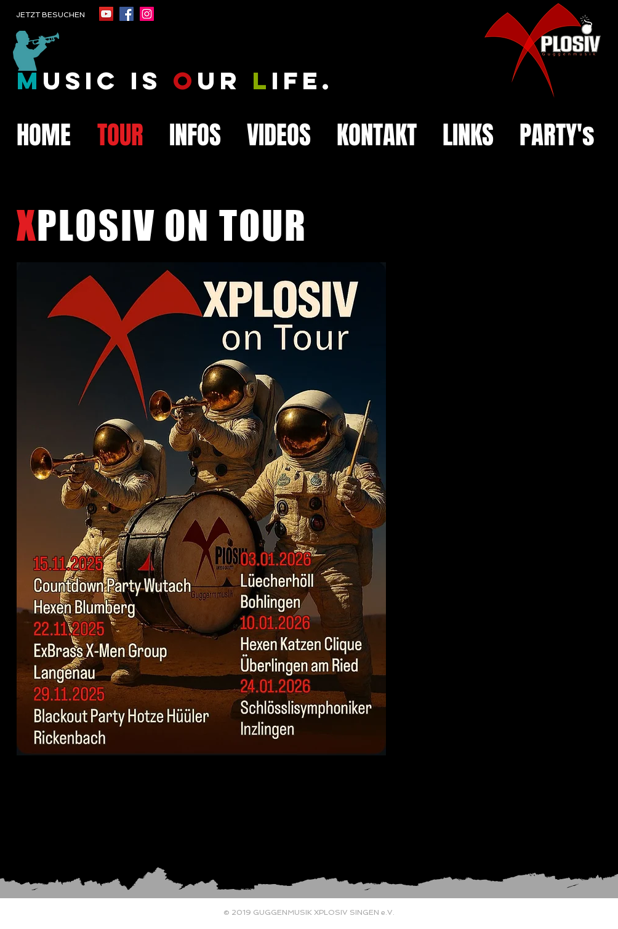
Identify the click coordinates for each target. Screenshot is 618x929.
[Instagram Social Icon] (147, 14)
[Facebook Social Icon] (126, 14)
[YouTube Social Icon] (106, 14)
